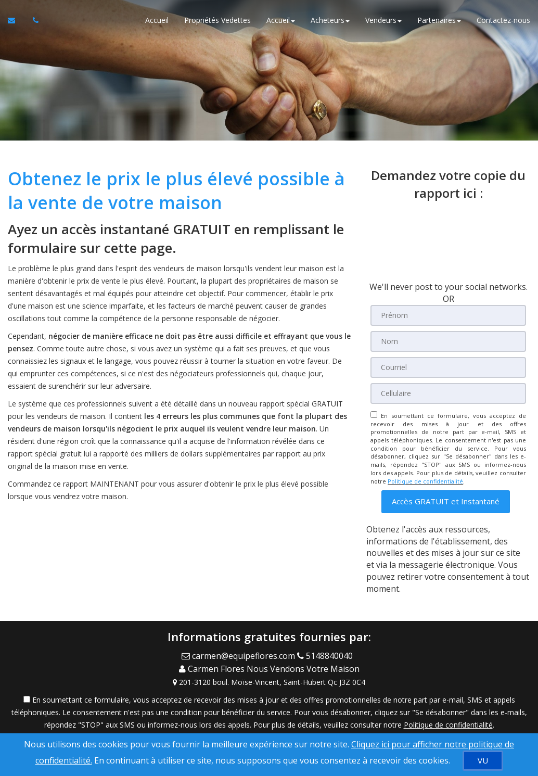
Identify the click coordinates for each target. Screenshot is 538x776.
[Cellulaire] (448, 393)
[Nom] (448, 341)
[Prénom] (448, 315)
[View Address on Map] (269, 679)
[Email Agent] (239, 655)
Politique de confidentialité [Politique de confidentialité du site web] (425, 481)
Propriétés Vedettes (217, 21)
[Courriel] (448, 367)
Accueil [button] (280, 21)
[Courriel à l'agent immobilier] (16, 21)
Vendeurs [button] (383, 21)
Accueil (157, 21)
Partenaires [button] (439, 21)
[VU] (483, 760)
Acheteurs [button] (330, 21)
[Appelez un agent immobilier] (33, 21)
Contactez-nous (503, 21)
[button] (445, 501)
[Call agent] (327, 655)
